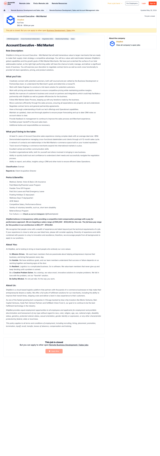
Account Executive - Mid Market (32, 16)
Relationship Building (62, 39)
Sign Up (152, 3)
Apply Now (54, 351)
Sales (72, 39)
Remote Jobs (24, 3)
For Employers (132, 3)
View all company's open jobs (128, 45)
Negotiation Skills (47, 39)
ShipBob (20, 20)
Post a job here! (115, 3)
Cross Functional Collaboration (30, 39)
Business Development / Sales (59, 30)
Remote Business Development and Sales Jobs (27, 10)
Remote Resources (59, 3)
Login (144, 3)
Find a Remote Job (40, 3)
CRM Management (12, 39)
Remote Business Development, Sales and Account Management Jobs (74, 10)
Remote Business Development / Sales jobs (68, 345)
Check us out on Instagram (34, 214)
